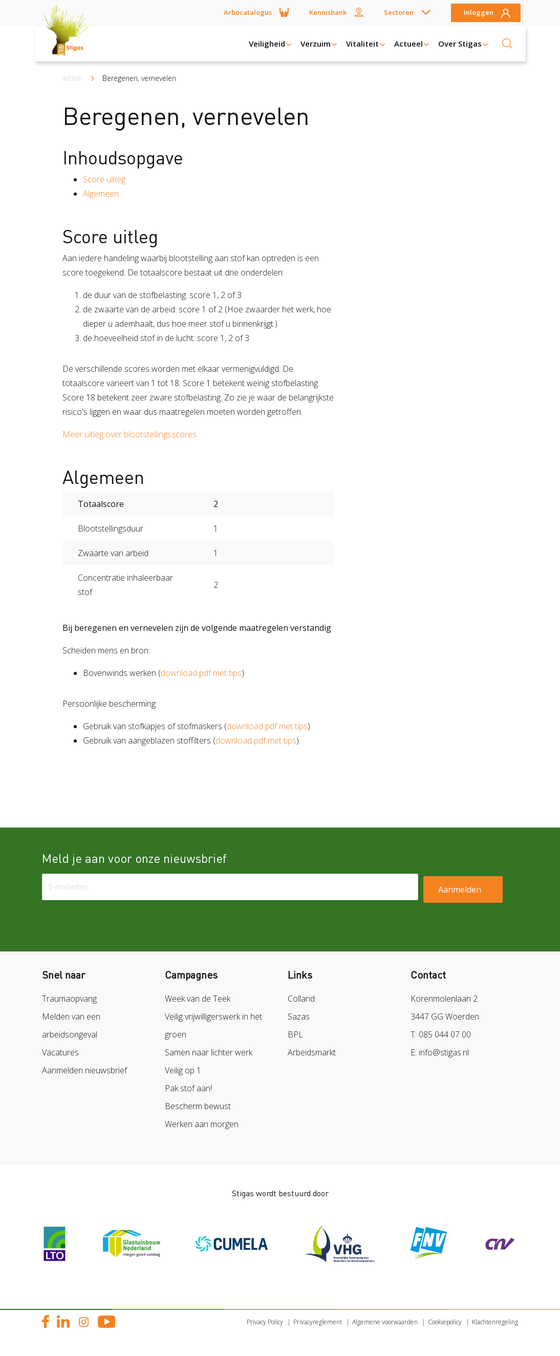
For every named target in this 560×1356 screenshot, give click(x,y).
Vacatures (60, 1052)
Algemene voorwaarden (385, 1322)
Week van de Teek (197, 998)
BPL (295, 1034)
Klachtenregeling (495, 1322)
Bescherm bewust (198, 1106)
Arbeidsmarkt (312, 1052)
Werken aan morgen (202, 1124)
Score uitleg (104, 179)
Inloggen (478, 13)
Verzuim (315, 43)
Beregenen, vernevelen (139, 78)
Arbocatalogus (248, 12)
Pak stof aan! (188, 1088)
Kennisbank (328, 12)
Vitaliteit (362, 43)
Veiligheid (267, 43)
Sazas (299, 1016)
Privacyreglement (317, 1322)
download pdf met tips (201, 673)
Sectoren (399, 12)
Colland (301, 998)
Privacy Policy (265, 1322)
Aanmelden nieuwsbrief (84, 1070)
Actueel (408, 43)
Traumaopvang (69, 998)
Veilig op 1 (183, 1070)
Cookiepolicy (445, 1322)
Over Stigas (460, 43)
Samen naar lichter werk (208, 1052)
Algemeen (101, 193)
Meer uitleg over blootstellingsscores (129, 434)
